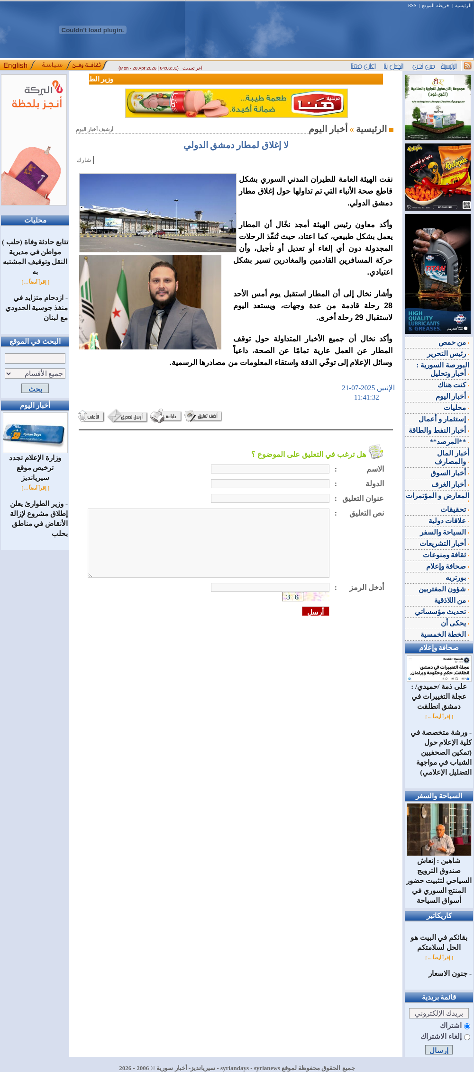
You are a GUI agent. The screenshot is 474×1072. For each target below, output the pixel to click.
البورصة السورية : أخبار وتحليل (443, 369)
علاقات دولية (449, 521)
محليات (456, 407)
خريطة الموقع (435, 5)
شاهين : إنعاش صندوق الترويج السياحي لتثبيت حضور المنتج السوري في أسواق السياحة (439, 877)
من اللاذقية (452, 600)
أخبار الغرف (450, 484)
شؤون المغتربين (444, 589)
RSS (412, 5)
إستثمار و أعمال (444, 419)
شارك (84, 160)
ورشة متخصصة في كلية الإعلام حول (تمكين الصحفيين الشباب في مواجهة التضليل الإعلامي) (441, 752)
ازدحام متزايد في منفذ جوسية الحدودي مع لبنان (36, 308)
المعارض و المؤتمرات (438, 497)
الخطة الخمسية (445, 634)
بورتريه (457, 577)
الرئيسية (463, 5)
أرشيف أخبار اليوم (94, 129)
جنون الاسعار (447, 973)
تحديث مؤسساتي (442, 612)
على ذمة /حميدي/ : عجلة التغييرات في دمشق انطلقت (439, 693)
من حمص (454, 342)
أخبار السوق (450, 473)
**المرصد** (449, 442)
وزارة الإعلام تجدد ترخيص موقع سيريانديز (35, 464)
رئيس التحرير (448, 353)
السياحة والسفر (445, 532)
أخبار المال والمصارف (452, 457)
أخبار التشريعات (444, 543)
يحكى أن (455, 623)
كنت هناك (454, 385)
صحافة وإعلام (448, 566)
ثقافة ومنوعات (446, 555)
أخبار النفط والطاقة (439, 430)
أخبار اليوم (453, 396)
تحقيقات (454, 509)
